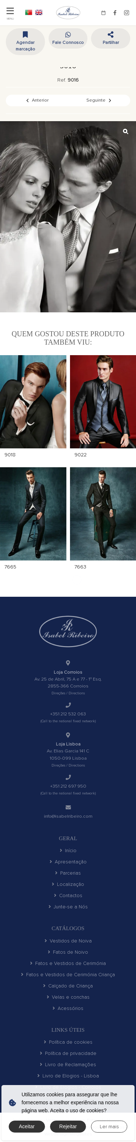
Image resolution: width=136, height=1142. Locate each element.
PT (28, 12)
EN (38, 12)
